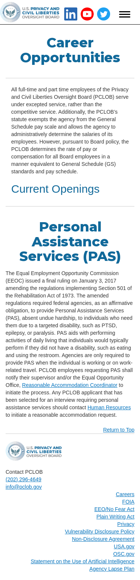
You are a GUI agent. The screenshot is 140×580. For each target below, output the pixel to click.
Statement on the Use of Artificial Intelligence (82, 561)
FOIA (128, 502)
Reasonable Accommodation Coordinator (69, 385)
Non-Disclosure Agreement (103, 539)
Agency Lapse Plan (111, 569)
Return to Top (118, 430)
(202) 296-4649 (23, 479)
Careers (125, 494)
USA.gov (124, 546)
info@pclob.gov (24, 487)
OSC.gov (123, 554)
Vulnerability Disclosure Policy (99, 532)
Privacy (125, 524)
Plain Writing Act (115, 517)
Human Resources (109, 407)
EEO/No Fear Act (114, 509)
